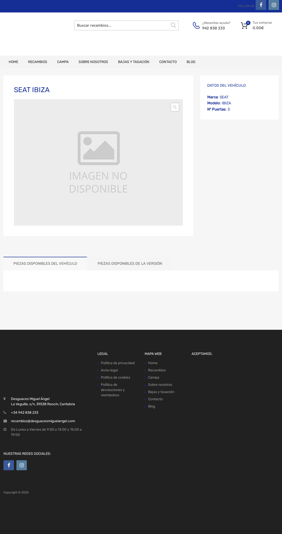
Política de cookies (115, 377)
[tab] (45, 263)
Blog (191, 62)
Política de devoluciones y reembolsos (113, 390)
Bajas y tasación (133, 62)
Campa (63, 62)
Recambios (37, 62)
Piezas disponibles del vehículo (45, 263)
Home (13, 62)
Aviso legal (109, 370)
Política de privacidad (118, 363)
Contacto (168, 62)
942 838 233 (213, 28)
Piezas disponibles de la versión (130, 263)
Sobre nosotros (93, 62)
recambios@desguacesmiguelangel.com (43, 421)
